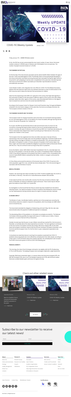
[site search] (69, 2)
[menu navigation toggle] (67, 2)
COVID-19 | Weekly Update (34, 297)
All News (35, 314)
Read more (9, 305)
